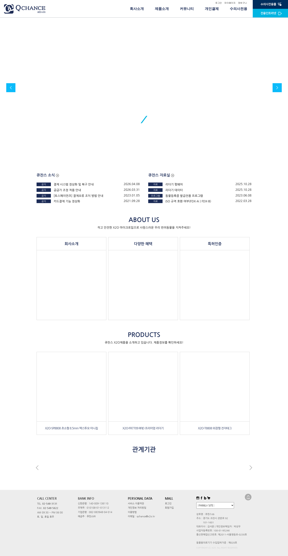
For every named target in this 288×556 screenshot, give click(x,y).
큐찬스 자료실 (161, 175)
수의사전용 (238, 9)
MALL (169, 498)
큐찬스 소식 (48, 175)
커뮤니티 (187, 9)
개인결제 (212, 9)
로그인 (218, 2)
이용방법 (132, 512)
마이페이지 (229, 2)
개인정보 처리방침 (137, 507)
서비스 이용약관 (136, 503)
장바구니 (242, 2)
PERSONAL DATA (140, 498)
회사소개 (137, 9)
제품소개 (162, 9)
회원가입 (169, 507)
